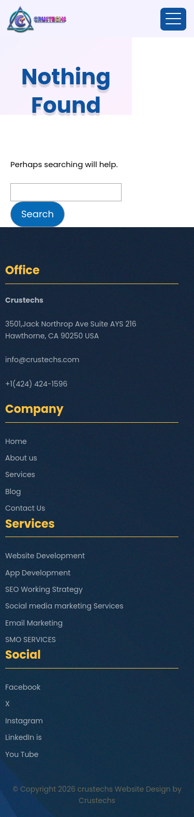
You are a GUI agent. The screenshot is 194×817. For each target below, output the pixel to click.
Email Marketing (34, 623)
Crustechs (97, 800)
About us (21, 458)
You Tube (22, 754)
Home (16, 441)
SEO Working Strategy (44, 589)
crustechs (95, 789)
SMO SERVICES (30, 639)
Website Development (45, 556)
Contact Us (25, 508)
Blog (13, 491)
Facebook (22, 687)
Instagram (24, 721)
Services (20, 474)
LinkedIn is (23, 737)
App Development (37, 573)
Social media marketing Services (64, 606)
